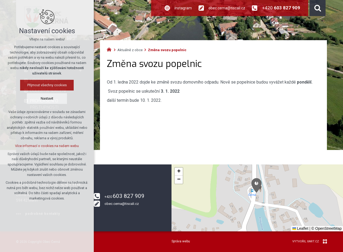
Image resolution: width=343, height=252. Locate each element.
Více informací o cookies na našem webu (47, 146)
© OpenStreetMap (326, 228)
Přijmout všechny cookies (47, 85)
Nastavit (47, 98)
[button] (256, 185)
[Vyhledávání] (318, 8)
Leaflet (300, 228)
